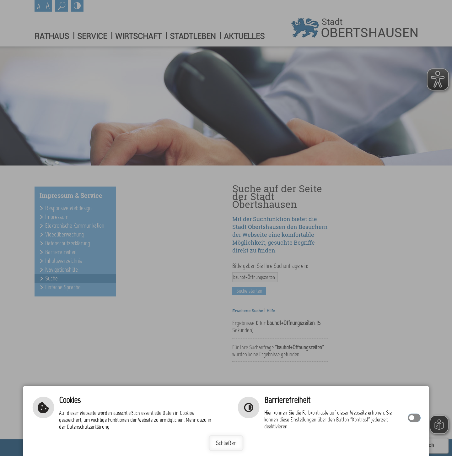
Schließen (226, 443)
